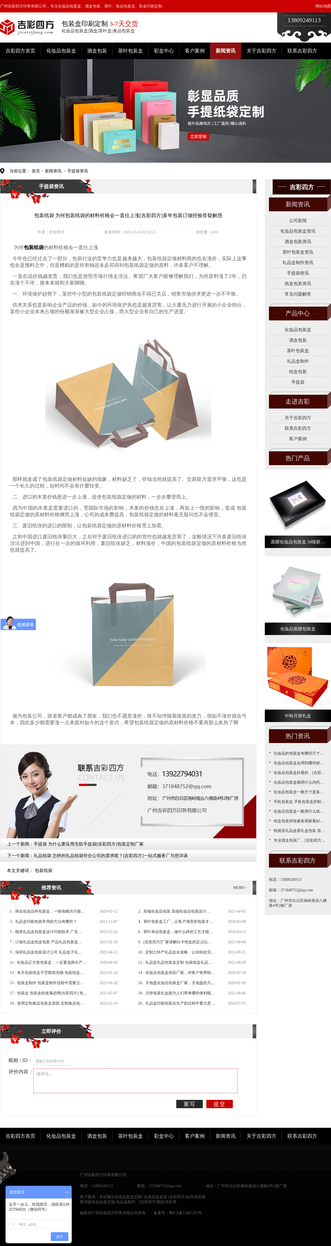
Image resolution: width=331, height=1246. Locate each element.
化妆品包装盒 (61, 51)
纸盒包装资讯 (298, 283)
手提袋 (298, 382)
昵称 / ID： (21, 1060)
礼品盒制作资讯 (297, 262)
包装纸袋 (43, 870)
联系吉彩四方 (302, 51)
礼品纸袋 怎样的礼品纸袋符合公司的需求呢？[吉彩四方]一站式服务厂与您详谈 (111, 855)
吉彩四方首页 (20, 51)
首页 (36, 171)
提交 (219, 1104)
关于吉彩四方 (261, 51)
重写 (189, 1104)
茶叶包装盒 (130, 51)
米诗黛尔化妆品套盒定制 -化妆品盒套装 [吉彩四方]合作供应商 (152, 1197)
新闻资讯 (226, 51)
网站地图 (323, 6)
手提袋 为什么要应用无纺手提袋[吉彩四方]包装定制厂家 (89, 844)
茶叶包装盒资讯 (297, 252)
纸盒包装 (298, 371)
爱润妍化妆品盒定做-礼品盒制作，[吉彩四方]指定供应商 (128, 1202)
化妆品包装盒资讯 (298, 231)
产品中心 (297, 313)
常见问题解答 (298, 294)
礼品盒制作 (298, 361)
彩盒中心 (164, 51)
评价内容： (21, 1071)
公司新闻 (298, 220)
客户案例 (195, 51)
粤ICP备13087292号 (185, 1213)
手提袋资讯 (77, 171)
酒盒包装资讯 (298, 241)
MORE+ (240, 888)
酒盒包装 (97, 51)
